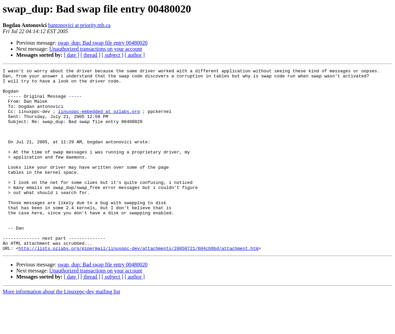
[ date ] (71, 55)
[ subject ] (112, 55)
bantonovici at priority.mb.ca (79, 25)
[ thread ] (90, 55)
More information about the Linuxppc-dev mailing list (61, 328)
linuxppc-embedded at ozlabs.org (99, 120)
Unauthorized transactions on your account (95, 49)
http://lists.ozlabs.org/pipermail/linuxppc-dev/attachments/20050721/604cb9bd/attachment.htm (138, 285)
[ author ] (135, 55)
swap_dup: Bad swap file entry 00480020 (103, 43)
